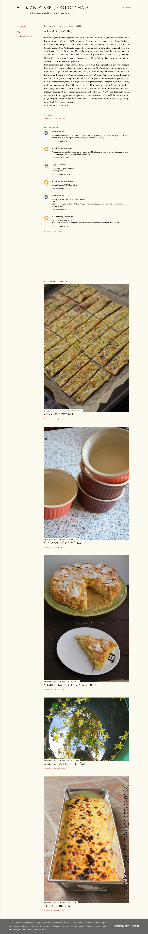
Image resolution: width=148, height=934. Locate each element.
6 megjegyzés (59, 910)
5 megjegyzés (59, 547)
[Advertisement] (86, 256)
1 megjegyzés (59, 419)
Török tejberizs (57, 906)
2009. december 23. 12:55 (61, 226)
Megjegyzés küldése (53, 232)
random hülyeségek (25, 36)
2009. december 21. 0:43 (60, 141)
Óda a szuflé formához (63, 543)
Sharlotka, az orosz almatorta (70, 685)
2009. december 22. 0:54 (61, 174)
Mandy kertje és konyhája (57, 7)
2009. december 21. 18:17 (60, 158)
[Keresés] (127, 7)
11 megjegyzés (59, 689)
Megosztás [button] (21, 26)
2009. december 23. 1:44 (60, 210)
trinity (54, 132)
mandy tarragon (59, 148)
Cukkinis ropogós (58, 414)
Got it (135, 926)
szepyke (55, 165)
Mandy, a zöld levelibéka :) (66, 764)
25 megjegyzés (59, 768)
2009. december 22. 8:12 (60, 189)
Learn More (121, 926)
